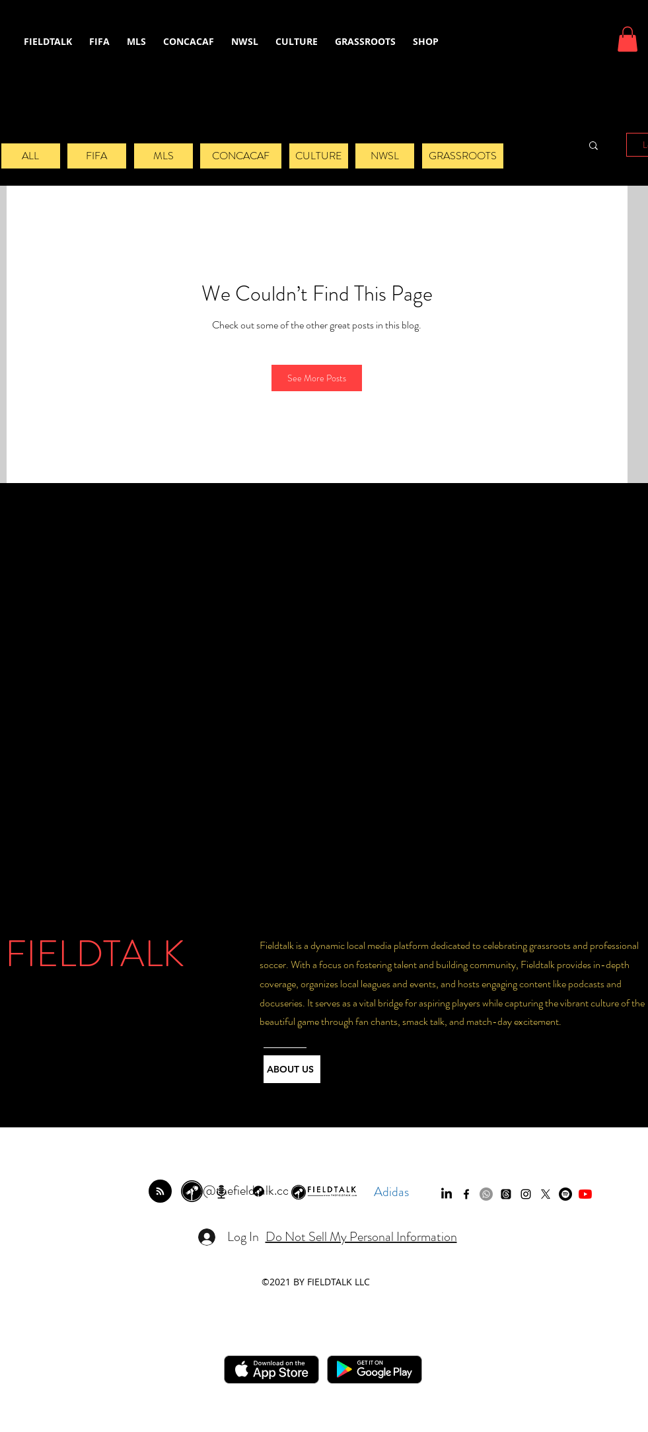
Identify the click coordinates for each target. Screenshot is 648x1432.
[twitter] (545, 1194)
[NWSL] (385, 156)
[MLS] (163, 156)
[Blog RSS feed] (160, 1192)
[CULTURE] (319, 156)
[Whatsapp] (486, 1194)
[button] (627, 39)
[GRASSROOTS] (462, 156)
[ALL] (31, 156)
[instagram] (525, 1194)
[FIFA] (97, 156)
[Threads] (506, 1194)
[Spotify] (565, 1194)
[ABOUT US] (292, 1069)
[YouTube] (585, 1194)
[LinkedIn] (446, 1194)
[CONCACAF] (240, 156)
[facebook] (466, 1194)
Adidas (391, 1191)
